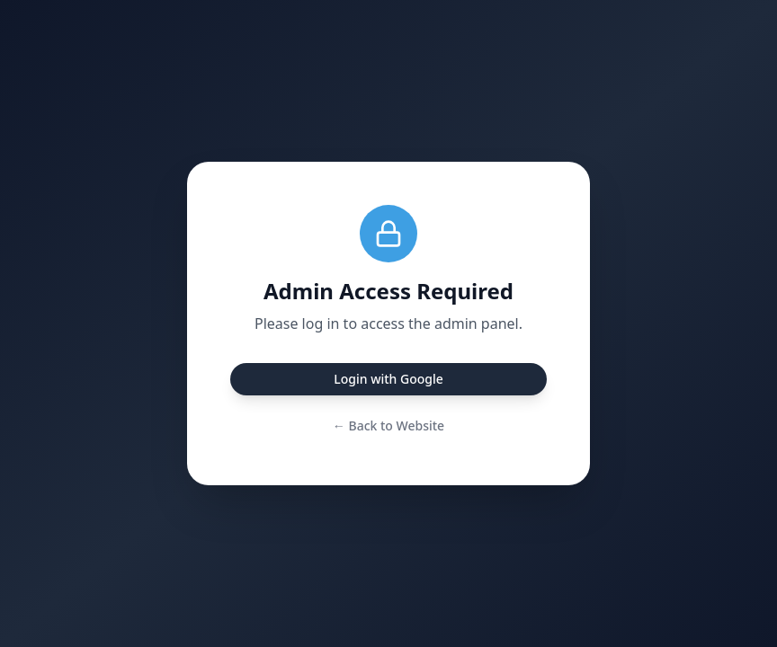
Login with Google (388, 378)
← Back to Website (388, 425)
